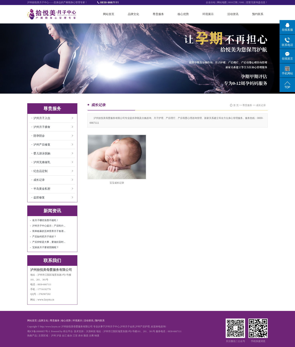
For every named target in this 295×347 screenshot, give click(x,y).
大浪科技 (91, 331)
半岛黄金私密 (41, 188)
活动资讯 (232, 14)
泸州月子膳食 (41, 126)
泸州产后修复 (41, 144)
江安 (75, 335)
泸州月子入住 (41, 118)
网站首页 (108, 14)
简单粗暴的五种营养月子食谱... (48, 231)
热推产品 (32, 335)
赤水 (80, 335)
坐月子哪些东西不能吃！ (45, 220)
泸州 (53, 335)
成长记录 (39, 179)
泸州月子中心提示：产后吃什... (48, 225)
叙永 (69, 335)
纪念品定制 (40, 171)
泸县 (59, 335)
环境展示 (208, 14)
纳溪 (96, 335)
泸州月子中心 (112, 326)
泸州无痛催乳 (41, 162)
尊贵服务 (158, 14)
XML (241, 2)
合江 (64, 335)
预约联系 (257, 14)
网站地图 (222, 2)
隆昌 (86, 335)
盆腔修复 (39, 197)
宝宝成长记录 (117, 182)
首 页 (236, 105)
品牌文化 (133, 14)
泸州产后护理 (142, 326)
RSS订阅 (233, 2)
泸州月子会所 (127, 326)
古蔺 (91, 335)
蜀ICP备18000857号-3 (38, 331)
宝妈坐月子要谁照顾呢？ (45, 247)
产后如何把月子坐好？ (44, 236)
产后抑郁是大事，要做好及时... (48, 242)
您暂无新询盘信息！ (257, 2)
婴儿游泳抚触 (41, 153)
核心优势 (183, 14)
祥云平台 (68, 331)
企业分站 (210, 2)
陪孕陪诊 (39, 135)
